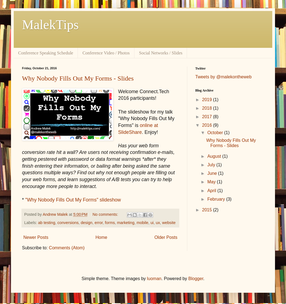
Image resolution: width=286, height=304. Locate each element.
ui (151, 222)
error (99, 222)
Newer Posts (35, 237)
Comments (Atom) (67, 247)
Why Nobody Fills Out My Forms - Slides (78, 78)
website (169, 222)
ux (158, 222)
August (214, 156)
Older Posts (165, 237)
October (215, 132)
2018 (207, 108)
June (212, 173)
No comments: (105, 214)
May (212, 181)
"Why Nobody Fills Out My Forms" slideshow (73, 200)
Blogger (195, 278)
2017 (207, 116)
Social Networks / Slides (161, 53)
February (216, 199)
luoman (154, 278)
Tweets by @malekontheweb (223, 76)
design (86, 222)
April (212, 190)
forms (110, 222)
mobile (142, 222)
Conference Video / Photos (106, 53)
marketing (125, 222)
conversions (68, 222)
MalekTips (50, 24)
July (211, 164)
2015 (207, 210)
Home (101, 237)
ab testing (46, 222)
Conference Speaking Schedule (45, 53)
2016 (207, 125)
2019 (207, 99)
